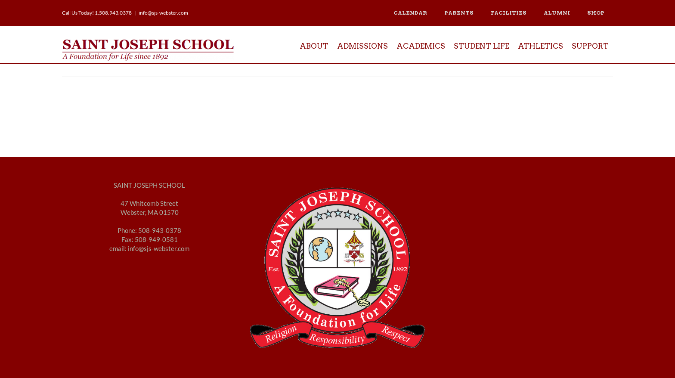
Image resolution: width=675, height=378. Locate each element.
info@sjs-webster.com (163, 12)
